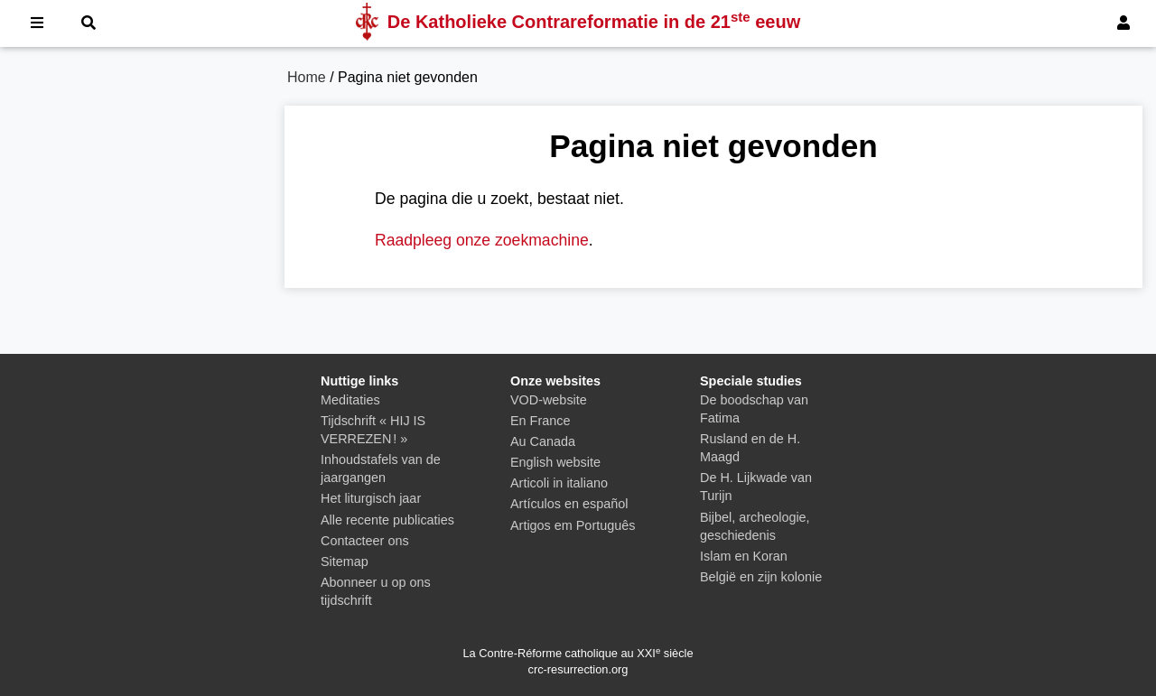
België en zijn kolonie (761, 577)
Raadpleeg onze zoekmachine (482, 240)
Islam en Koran (744, 556)
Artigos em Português (572, 525)
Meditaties (350, 400)
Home (306, 77)
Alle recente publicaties (387, 520)
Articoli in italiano (559, 483)
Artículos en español (569, 503)
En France (540, 420)
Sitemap (344, 561)
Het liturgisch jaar (371, 498)
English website (555, 462)
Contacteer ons (365, 541)
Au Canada (542, 441)
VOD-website (548, 400)
